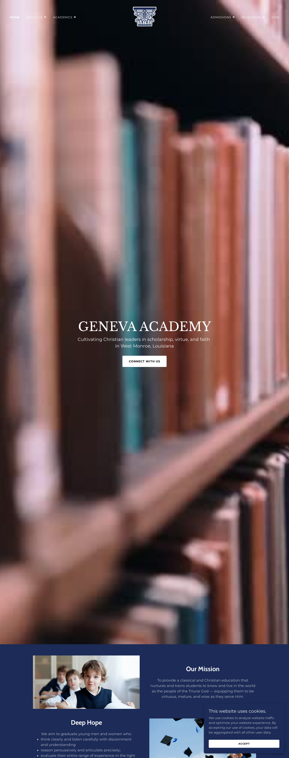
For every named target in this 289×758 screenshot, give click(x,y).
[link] (144, 17)
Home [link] (14, 17)
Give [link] (275, 17)
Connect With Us (144, 361)
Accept (244, 743)
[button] (36, 17)
